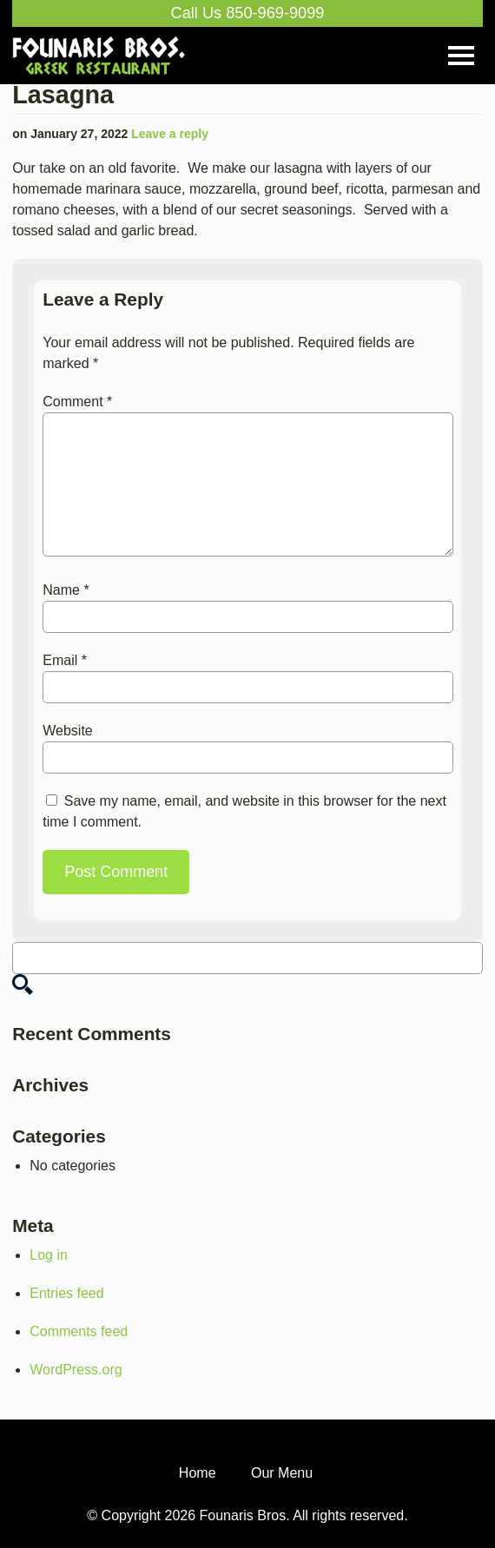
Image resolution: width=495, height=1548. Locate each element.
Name (66, 590)
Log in (49, 1255)
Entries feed (66, 1293)
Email (65, 660)
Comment (77, 401)
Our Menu (282, 1473)
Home (197, 1473)
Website (68, 730)
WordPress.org (76, 1369)
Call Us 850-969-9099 (248, 13)
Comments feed (79, 1331)
